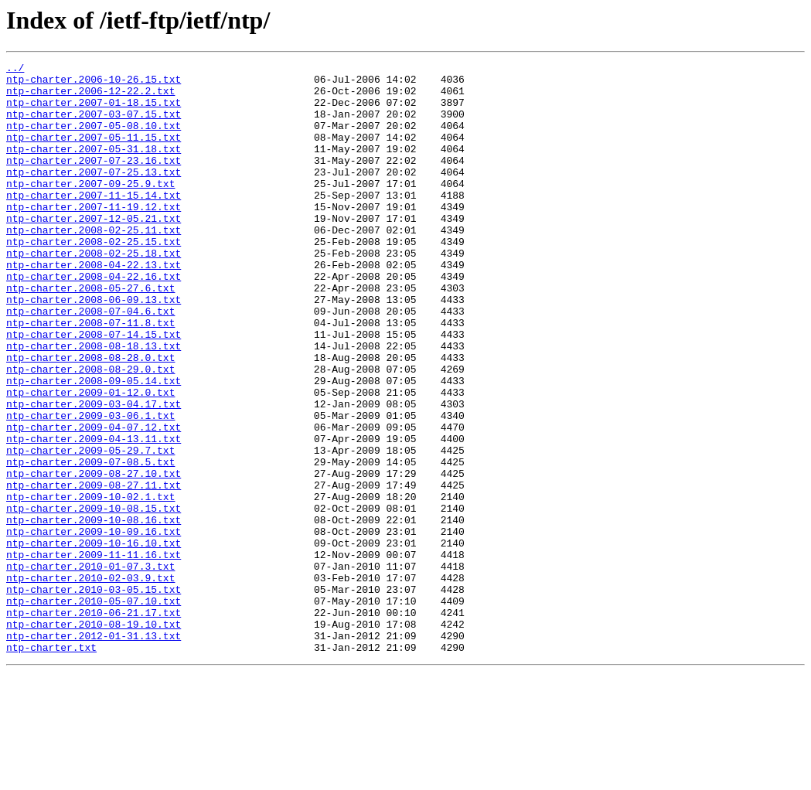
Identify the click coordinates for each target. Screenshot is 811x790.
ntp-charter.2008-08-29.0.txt (90, 431)
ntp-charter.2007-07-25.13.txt (93, 195)
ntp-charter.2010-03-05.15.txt (93, 696)
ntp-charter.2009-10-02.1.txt (90, 584)
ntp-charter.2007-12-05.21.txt (93, 250)
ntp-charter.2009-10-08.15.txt (93, 598)
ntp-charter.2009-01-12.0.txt (90, 459)
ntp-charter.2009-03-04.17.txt (93, 473)
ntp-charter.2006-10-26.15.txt (93, 83)
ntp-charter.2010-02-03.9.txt (90, 682)
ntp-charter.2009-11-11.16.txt (93, 654)
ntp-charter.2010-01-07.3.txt (90, 668)
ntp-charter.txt (51, 765)
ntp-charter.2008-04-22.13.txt (93, 306)
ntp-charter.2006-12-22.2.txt (90, 97)
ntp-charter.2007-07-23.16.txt (93, 181)
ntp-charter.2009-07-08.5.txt (90, 543)
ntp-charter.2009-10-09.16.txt (93, 626)
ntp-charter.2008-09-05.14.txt (93, 445)
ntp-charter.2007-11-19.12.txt (93, 236)
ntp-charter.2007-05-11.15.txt (93, 153)
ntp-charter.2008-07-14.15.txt (93, 390)
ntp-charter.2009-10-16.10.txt (93, 640)
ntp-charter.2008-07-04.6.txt (90, 362)
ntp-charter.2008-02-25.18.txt (93, 292)
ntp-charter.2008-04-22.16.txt (93, 320)
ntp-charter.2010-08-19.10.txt (93, 737)
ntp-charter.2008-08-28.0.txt (90, 417)
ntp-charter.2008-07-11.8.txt (90, 376)
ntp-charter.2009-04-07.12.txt (93, 501)
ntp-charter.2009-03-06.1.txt (90, 487)
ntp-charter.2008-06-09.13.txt (93, 348)
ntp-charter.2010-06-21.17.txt (93, 723)
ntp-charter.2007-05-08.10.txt (93, 139)
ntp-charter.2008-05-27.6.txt (90, 334)
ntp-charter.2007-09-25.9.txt (90, 209)
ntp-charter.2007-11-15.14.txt (93, 223)
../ (15, 70)
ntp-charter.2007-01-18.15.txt (93, 111)
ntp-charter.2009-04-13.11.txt (93, 515)
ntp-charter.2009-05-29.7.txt (90, 529)
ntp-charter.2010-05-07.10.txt (93, 710)
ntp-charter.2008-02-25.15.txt (93, 278)
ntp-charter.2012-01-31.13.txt (93, 751)
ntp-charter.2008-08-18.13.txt (93, 403)
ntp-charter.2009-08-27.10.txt (93, 557)
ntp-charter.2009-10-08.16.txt (93, 612)
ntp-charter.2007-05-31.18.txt (93, 167)
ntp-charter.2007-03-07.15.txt (93, 125)
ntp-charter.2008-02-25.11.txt (93, 264)
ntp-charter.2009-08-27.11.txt (93, 570)
